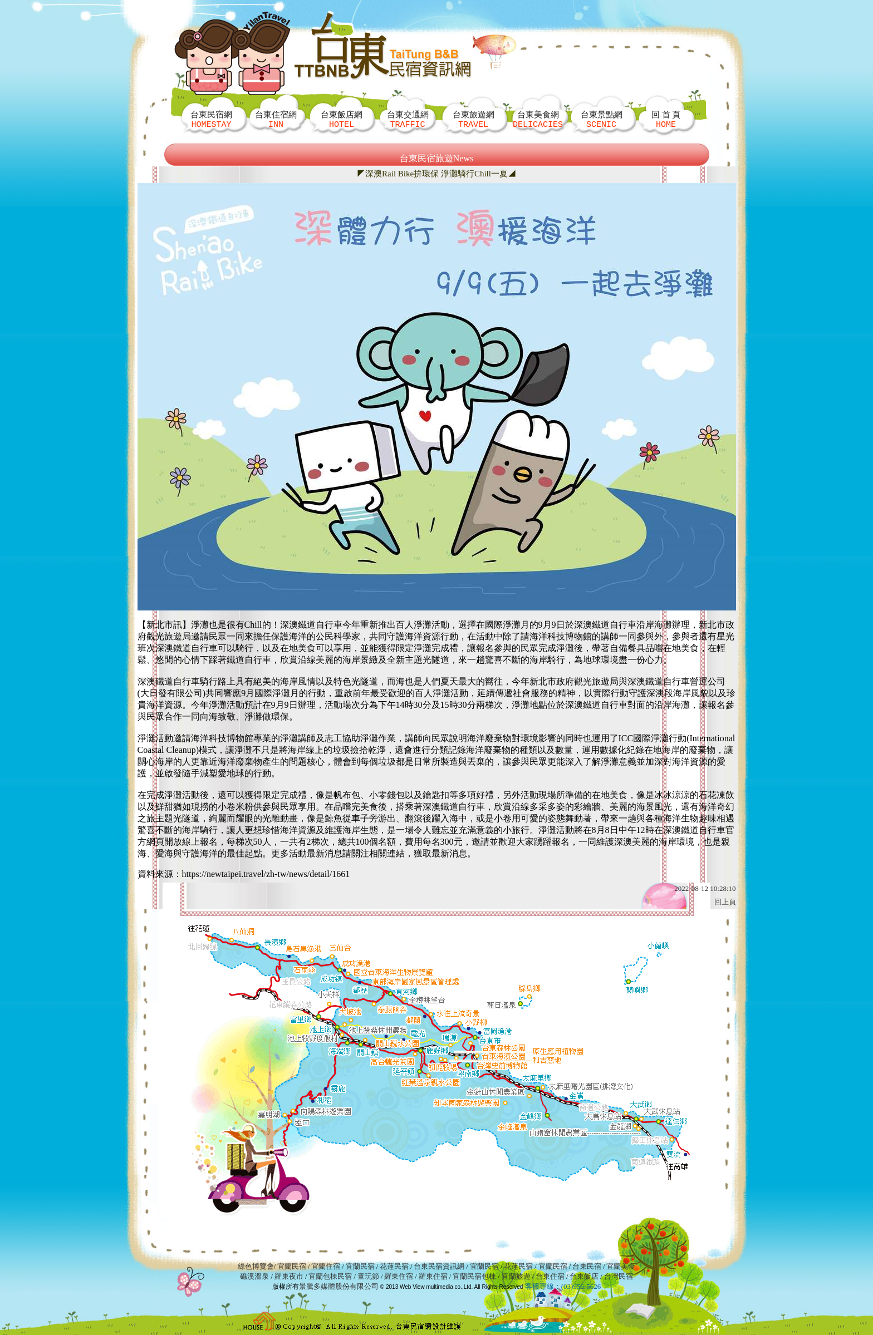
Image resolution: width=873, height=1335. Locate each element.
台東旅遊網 (473, 119)
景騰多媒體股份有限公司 (339, 1286)
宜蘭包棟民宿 (331, 1276)
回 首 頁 (666, 119)
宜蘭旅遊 (514, 1276)
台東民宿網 (211, 119)
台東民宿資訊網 (439, 1266)
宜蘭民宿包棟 (474, 1276)
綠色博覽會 (256, 1266)
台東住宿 (550, 1276)
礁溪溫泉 (254, 1276)
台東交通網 (408, 119)
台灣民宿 (618, 1276)
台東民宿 (586, 1266)
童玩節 (368, 1276)
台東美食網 (538, 119)
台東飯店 (584, 1276)
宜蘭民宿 (291, 1266)
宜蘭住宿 (325, 1266)
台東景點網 (601, 119)
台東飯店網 (341, 119)
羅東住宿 (398, 1276)
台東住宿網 (276, 119)
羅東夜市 (289, 1276)
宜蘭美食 (620, 1266)
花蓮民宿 (394, 1266)
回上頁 (725, 902)
